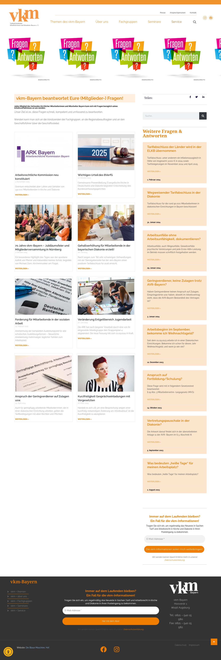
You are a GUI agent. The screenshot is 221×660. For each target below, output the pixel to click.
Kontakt (193, 13)
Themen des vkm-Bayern (67, 22)
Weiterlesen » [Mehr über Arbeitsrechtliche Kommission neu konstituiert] (22, 195)
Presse (162, 13)
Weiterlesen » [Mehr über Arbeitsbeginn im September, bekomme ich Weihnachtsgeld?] (154, 354)
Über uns (102, 22)
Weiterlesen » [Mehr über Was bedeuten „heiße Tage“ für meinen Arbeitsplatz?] (154, 482)
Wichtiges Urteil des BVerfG (95, 174)
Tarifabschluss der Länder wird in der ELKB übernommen (174, 149)
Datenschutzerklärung (175, 560)
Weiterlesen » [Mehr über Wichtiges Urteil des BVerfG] (85, 194)
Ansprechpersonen (177, 13)
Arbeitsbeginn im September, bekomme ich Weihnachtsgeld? (170, 331)
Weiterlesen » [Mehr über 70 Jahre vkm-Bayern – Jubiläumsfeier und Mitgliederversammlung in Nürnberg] (22, 269)
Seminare (154, 22)
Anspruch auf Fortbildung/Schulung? (164, 377)
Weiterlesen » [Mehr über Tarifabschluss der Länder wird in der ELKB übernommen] (154, 171)
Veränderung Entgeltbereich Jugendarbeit (104, 319)
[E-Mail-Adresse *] (174, 539)
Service (176, 22)
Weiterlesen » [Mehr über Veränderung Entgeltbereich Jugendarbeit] (85, 338)
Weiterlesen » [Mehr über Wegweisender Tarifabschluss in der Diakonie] (154, 214)
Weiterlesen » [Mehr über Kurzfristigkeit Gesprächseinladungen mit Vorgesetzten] (85, 419)
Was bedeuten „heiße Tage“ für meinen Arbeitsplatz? (170, 465)
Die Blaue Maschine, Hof (37, 647)
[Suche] (203, 116)
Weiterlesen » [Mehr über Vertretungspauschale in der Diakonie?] (154, 442)
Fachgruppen (128, 22)
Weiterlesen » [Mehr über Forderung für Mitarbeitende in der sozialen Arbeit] (22, 345)
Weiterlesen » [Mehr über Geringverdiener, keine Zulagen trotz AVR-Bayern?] (154, 308)
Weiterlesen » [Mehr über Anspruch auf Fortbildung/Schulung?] (154, 400)
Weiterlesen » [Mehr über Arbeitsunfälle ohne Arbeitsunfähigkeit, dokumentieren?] (154, 260)
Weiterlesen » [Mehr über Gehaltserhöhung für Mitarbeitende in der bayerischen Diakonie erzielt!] (85, 269)
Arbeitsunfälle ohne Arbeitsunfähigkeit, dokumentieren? (174, 237)
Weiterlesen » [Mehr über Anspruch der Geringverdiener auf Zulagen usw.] (22, 419)
